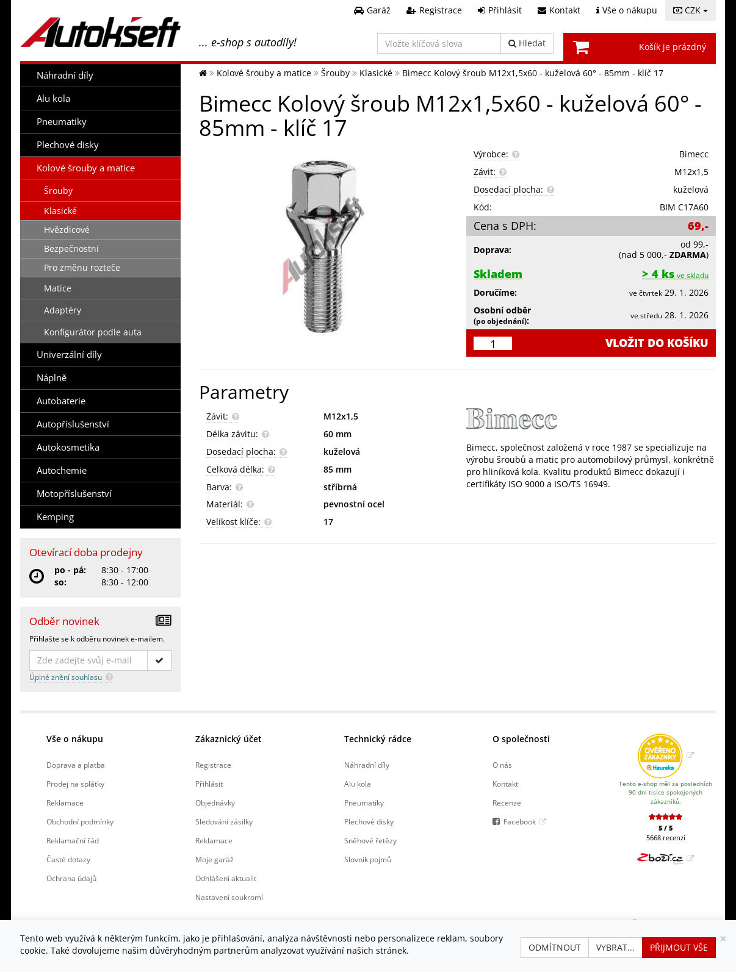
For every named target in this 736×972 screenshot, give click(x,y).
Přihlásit (209, 783)
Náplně (52, 377)
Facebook (519, 821)
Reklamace (65, 802)
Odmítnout (555, 947)
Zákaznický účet (228, 739)
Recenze (506, 802)
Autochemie (62, 470)
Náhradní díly (65, 75)
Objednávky (215, 802)
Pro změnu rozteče (82, 267)
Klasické (60, 210)
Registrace (213, 765)
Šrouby (58, 190)
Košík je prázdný (672, 46)
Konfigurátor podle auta (93, 332)
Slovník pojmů (367, 859)
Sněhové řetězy (370, 840)
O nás (502, 765)
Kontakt (505, 783)
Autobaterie (61, 401)
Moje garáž (214, 859)
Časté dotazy (68, 859)
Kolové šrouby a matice (86, 168)
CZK (690, 10)
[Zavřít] (723, 938)
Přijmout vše (679, 947)
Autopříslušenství (73, 424)
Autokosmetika (68, 447)
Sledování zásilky (224, 821)
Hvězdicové (67, 229)
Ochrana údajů (71, 878)
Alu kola (53, 98)
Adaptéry (62, 310)
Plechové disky (68, 144)
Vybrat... (615, 947)
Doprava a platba (75, 765)
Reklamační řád (72, 840)
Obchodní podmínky (80, 821)
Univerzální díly (69, 354)
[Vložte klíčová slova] (439, 43)
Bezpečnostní (71, 248)
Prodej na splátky (75, 783)
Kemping (55, 516)
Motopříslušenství (74, 493)
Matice (57, 288)
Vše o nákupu (74, 739)
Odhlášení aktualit (225, 878)
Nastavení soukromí (229, 897)
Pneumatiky (62, 121)
